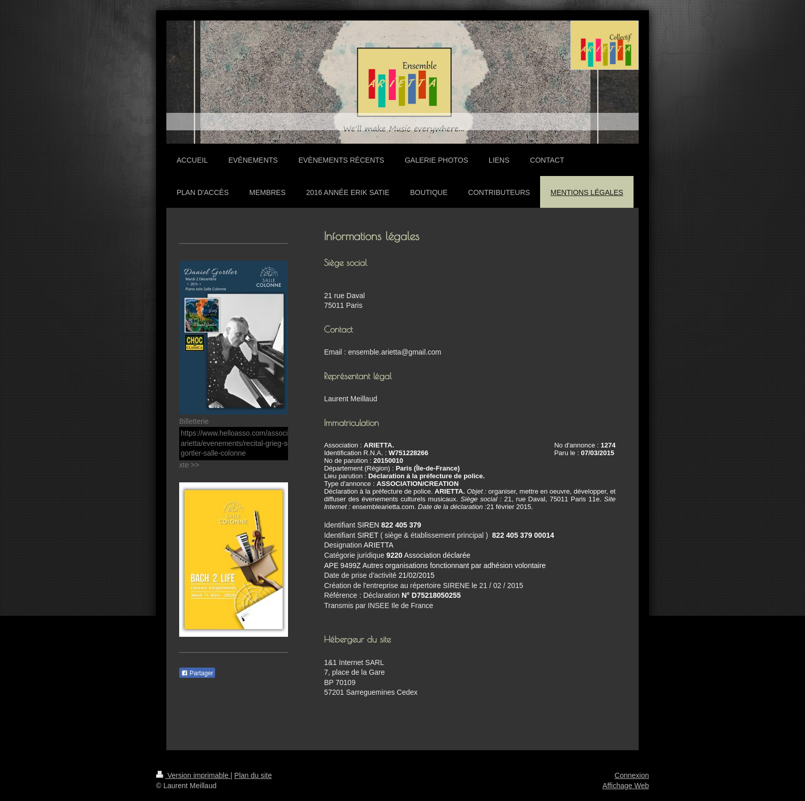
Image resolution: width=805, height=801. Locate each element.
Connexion (632, 775)
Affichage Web (625, 786)
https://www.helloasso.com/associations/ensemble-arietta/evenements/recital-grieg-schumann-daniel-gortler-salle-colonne (261, 443)
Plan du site (253, 775)
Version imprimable (193, 775)
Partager (197, 673)
